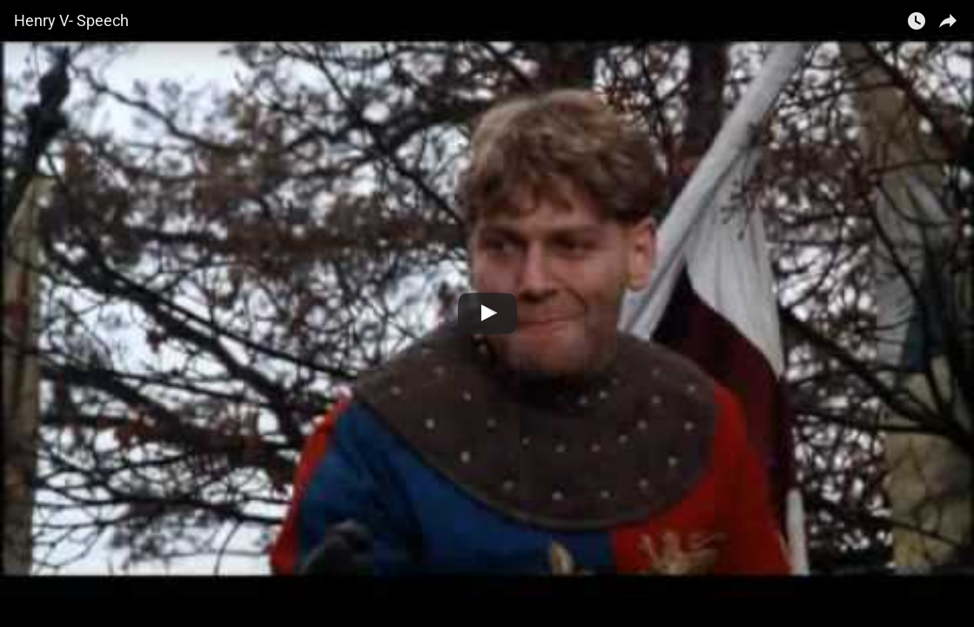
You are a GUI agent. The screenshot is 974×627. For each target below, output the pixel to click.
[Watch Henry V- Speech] (487, 313)
